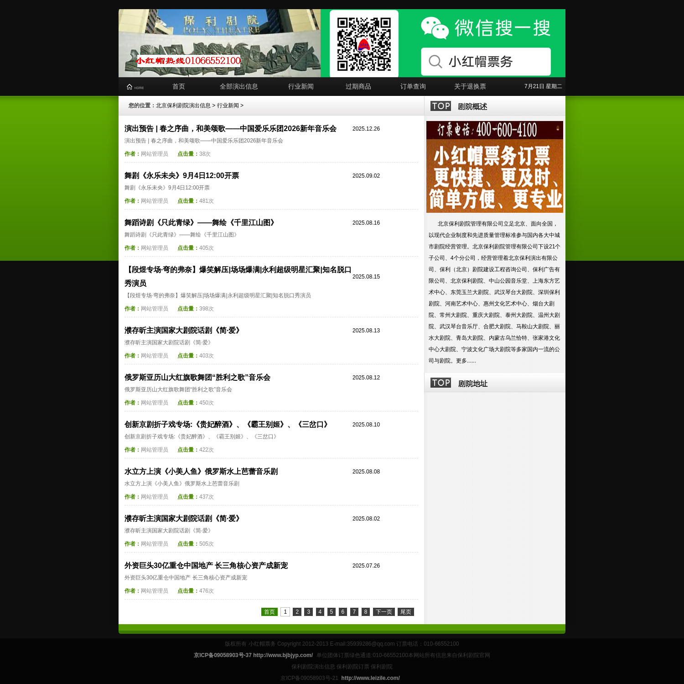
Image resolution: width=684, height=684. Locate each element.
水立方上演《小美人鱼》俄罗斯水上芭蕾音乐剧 (201, 471)
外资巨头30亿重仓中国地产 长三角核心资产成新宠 (206, 565)
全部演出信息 (239, 86)
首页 (178, 86)
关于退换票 (470, 86)
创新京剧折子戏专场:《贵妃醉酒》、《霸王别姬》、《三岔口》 (227, 424)
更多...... (466, 361)
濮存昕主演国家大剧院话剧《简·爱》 (183, 330)
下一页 (384, 612)
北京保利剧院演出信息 (183, 105)
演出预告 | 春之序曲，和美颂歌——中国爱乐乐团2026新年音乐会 (230, 128)
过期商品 (358, 86)
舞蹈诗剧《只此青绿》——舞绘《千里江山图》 (201, 222)
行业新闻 (301, 86)
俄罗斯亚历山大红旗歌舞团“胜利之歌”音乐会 (197, 377)
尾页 (405, 612)
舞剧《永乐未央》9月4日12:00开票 (181, 175)
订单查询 (413, 86)
